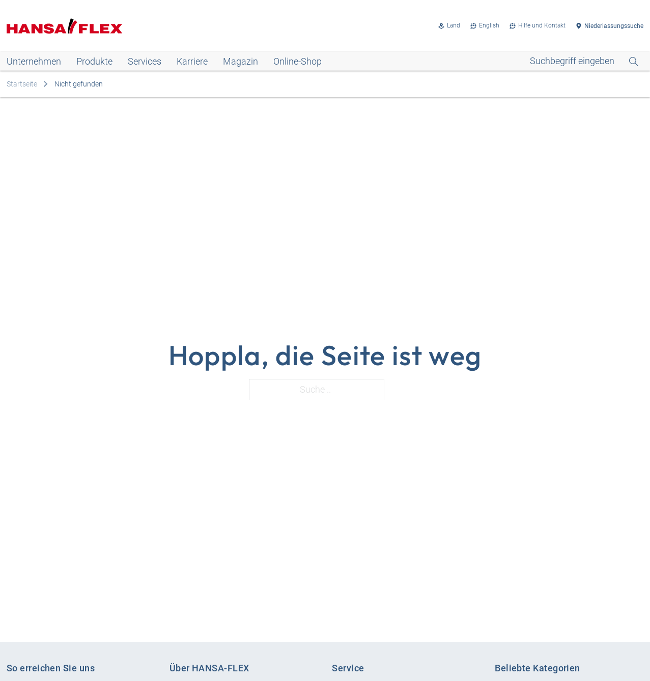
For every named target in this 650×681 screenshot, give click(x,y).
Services (144, 61)
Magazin (240, 61)
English (489, 25)
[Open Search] (584, 61)
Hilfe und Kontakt (542, 25)
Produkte (94, 61)
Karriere (192, 61)
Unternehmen (34, 61)
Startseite (22, 84)
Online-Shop (297, 61)
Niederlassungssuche (613, 25)
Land (453, 25)
